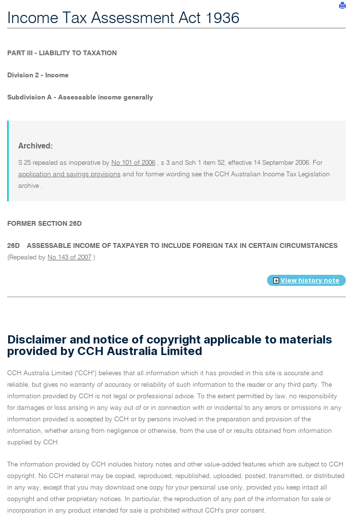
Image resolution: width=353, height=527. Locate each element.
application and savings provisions (69, 174)
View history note (306, 280)
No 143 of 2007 (69, 257)
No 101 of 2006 (133, 162)
